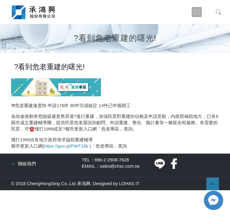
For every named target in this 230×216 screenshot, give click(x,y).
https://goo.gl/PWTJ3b (66, 145)
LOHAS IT (129, 183)
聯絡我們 (27, 163)
